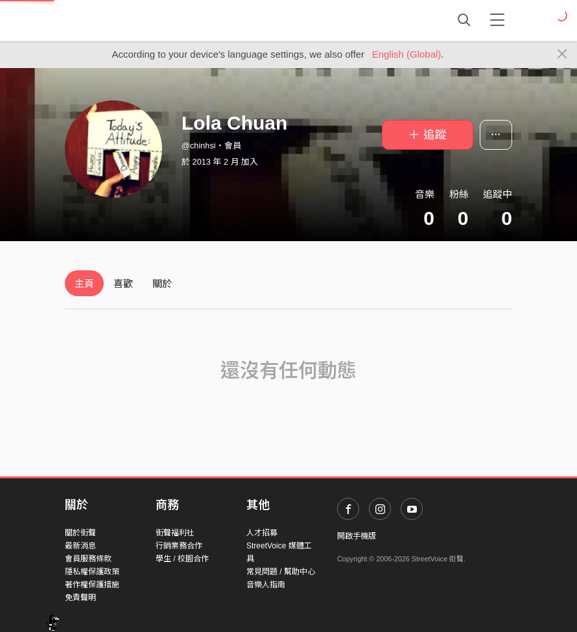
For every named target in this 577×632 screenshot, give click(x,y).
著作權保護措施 (92, 584)
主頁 (84, 283)
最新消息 (80, 545)
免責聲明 (80, 597)
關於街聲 (80, 532)
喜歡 (123, 283)
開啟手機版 (356, 536)
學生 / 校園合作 (182, 558)
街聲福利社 (175, 532)
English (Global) (407, 54)
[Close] (562, 54)
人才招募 (261, 532)
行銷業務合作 (179, 545)
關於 (162, 283)
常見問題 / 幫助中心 (280, 571)
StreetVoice (118, 20)
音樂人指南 (265, 584)
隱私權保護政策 (92, 571)
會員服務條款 (88, 558)
